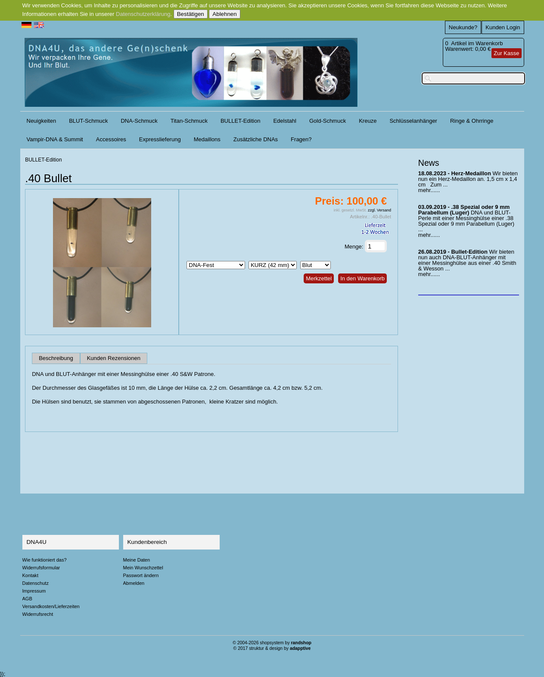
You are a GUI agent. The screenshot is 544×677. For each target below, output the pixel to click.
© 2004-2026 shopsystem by (272, 642)
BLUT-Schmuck (88, 121)
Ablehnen (224, 14)
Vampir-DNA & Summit (55, 139)
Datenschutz (35, 583)
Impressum (34, 590)
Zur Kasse (506, 53)
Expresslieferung (160, 139)
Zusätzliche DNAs (255, 139)
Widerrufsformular (41, 567)
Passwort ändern (141, 575)
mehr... (426, 190)
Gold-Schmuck (327, 121)
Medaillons (207, 139)
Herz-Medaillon (471, 173)
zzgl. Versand (379, 210)
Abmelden (134, 583)
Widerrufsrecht (37, 614)
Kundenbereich (147, 542)
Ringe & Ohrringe (471, 121)
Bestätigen (190, 14)
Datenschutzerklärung (143, 14)
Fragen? (301, 139)
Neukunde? (463, 27)
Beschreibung (56, 358)
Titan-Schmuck (189, 121)
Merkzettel (319, 278)
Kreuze (367, 121)
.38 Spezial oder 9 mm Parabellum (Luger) (464, 210)
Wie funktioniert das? (44, 559)
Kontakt (30, 575)
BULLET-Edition (241, 121)
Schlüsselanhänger (413, 121)
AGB (27, 598)
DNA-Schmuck (139, 121)
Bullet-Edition (469, 251)
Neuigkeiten (41, 121)
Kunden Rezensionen (113, 358)
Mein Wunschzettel (143, 567)
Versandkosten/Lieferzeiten (51, 606)
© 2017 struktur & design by (272, 648)
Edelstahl (284, 121)
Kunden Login (502, 27)
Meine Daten (136, 559)
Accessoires (111, 139)
